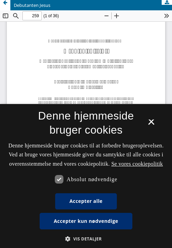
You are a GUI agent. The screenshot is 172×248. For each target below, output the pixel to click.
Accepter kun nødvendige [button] (86, 221)
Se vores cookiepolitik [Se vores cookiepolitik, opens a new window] (137, 164)
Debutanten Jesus (32, 5)
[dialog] (86, 176)
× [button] (151, 124)
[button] (86, 239)
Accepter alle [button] (85, 201)
